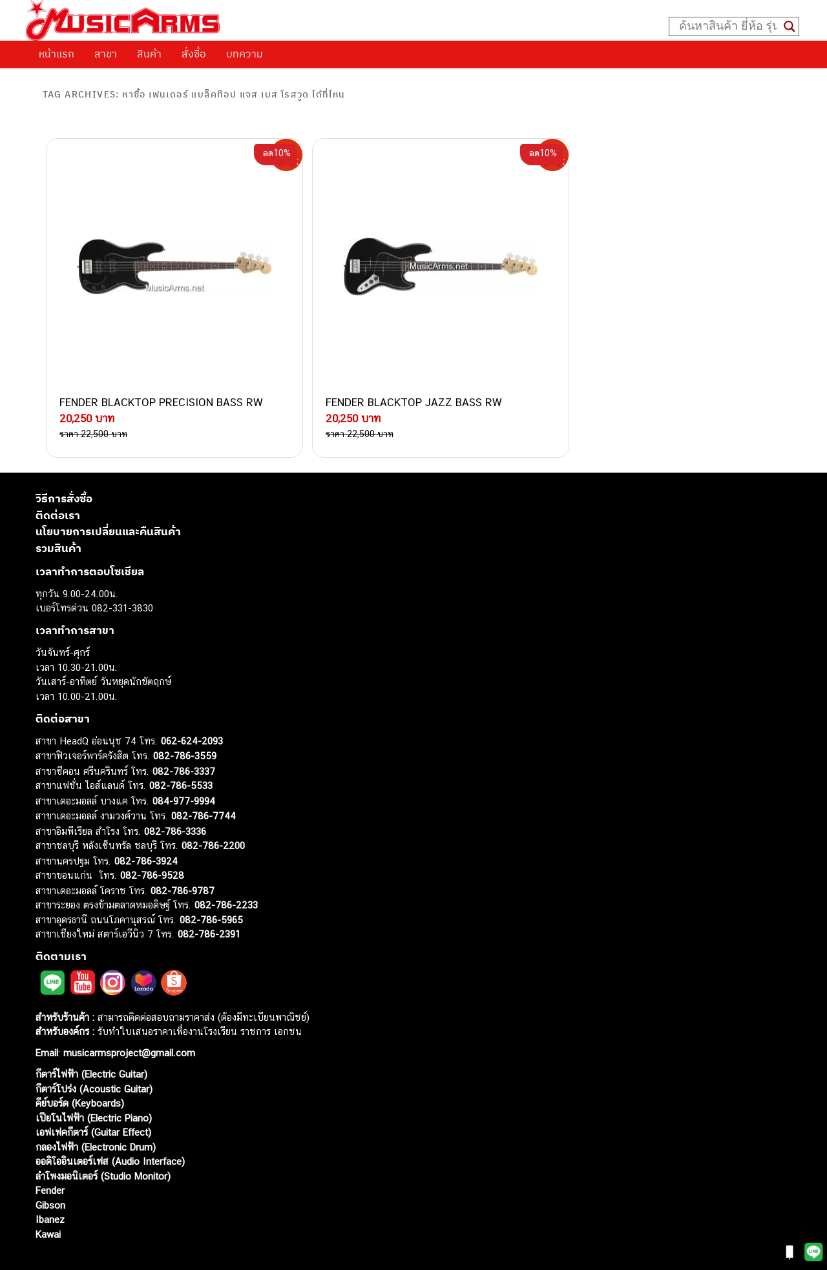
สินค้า (149, 53)
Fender (50, 1159)
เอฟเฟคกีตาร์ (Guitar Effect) (93, 1101)
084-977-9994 (183, 770)
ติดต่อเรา (58, 485)
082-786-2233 (226, 874)
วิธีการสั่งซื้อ (64, 468)
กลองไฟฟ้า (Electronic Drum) (96, 1116)
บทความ (244, 53)
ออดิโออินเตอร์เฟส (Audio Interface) (110, 1130)
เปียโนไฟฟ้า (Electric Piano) (94, 1087)
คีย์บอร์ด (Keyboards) (80, 1072)
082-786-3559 (184, 725)
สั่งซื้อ (194, 53)
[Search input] (728, 26)
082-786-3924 (146, 830)
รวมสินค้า (58, 518)
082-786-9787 (183, 860)
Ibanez (50, 1188)
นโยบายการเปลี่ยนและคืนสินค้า (108, 501)
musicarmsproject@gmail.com (127, 1022)
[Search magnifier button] (789, 26)
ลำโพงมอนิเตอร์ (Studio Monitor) (103, 1145)
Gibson (50, 1174)
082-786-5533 (181, 755)
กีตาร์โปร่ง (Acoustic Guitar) (94, 1058)
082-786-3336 (175, 800)
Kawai (48, 1203)
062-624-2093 (192, 710)
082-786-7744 (203, 785)
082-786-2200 (213, 815)
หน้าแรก (56, 53)
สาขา (105, 53)
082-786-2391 (209, 903)
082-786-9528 (152, 844)
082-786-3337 (183, 740)
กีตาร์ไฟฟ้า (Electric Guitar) (91, 1043)
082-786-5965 (211, 889)
